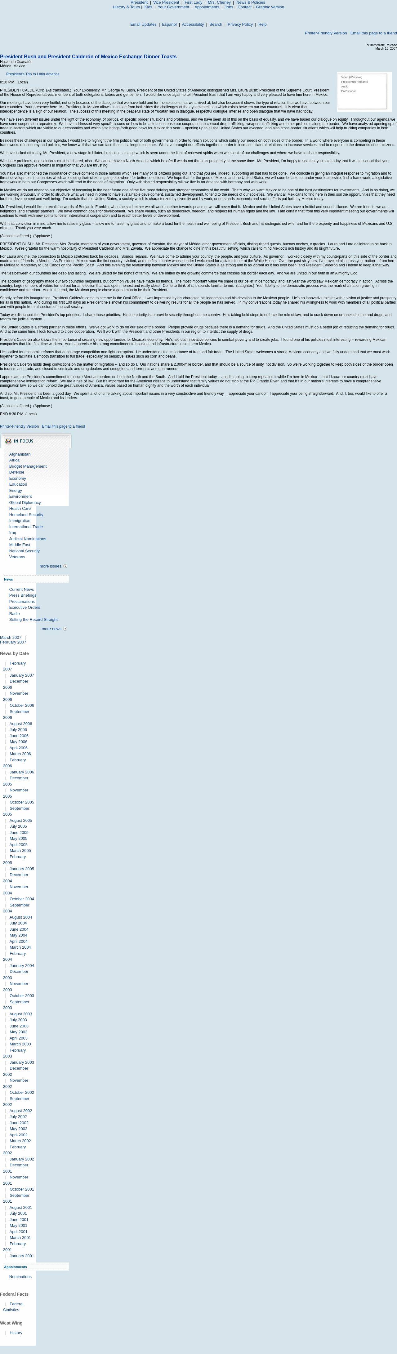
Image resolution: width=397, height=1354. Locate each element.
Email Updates (143, 24)
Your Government (173, 7)
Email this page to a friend (373, 33)
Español (169, 24)
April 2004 (18, 941)
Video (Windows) (351, 77)
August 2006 (20, 723)
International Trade (26, 526)
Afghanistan (20, 454)
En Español (348, 91)
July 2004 (18, 923)
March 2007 (10, 637)
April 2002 (18, 1135)
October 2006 (22, 705)
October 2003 (22, 995)
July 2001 (18, 1213)
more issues (50, 566)
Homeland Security (26, 514)
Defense (16, 472)
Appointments (206, 7)
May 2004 (18, 935)
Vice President (166, 2)
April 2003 (18, 1038)
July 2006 (18, 729)
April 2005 (18, 844)
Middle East (19, 544)
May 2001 (18, 1225)
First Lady (193, 2)
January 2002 (22, 1159)
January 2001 (22, 1256)
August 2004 (20, 917)
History (16, 1332)
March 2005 (20, 850)
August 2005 (20, 820)
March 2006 (20, 753)
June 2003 (19, 1026)
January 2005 (22, 868)
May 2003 (18, 1032)
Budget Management (28, 466)
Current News (21, 589)
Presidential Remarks (354, 81)
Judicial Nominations (27, 539)
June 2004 (19, 929)
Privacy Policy (240, 24)
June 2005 (19, 832)
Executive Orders (24, 607)
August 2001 (20, 1207)
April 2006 (18, 748)
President (139, 2)
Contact (245, 7)
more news (51, 628)
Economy (17, 478)
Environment (20, 496)
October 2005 (22, 802)
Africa (14, 460)
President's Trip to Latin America (33, 74)
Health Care (20, 508)
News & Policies (250, 2)
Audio (344, 86)
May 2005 (18, 838)
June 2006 (19, 735)
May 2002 (18, 1128)
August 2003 (20, 1014)
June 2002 (19, 1122)
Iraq (12, 532)
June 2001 (19, 1219)
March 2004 (20, 947)
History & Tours (126, 7)
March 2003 (20, 1044)
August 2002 (20, 1110)
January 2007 (22, 675)
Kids (148, 7)
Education (18, 484)
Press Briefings (22, 595)
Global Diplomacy (25, 502)
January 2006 (22, 772)
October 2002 (22, 1092)
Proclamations (22, 601)
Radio (14, 613)
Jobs (229, 7)
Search (215, 24)
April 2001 (18, 1231)
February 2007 (13, 642)
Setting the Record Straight (33, 619)
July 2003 (18, 1020)
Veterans (17, 557)
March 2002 (20, 1140)
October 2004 (22, 899)
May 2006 (18, 741)
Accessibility (193, 24)
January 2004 (22, 965)
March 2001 (20, 1237)
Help (262, 24)
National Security (24, 551)
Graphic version (270, 7)
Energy (15, 490)
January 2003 (22, 1062)
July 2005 (18, 826)
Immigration (19, 520)
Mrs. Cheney (219, 2)
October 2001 (22, 1189)
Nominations (20, 1276)
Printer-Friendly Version (326, 33)
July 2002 (18, 1116)
